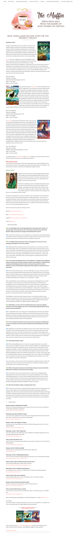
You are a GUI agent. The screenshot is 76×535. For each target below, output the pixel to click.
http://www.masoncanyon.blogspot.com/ (15, 427)
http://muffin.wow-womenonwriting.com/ (15, 410)
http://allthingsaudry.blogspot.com (13, 436)
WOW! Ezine (11, 1)
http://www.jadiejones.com (16, 211)
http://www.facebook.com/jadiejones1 (19, 218)
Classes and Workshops (21, 1)
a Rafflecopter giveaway (11, 530)
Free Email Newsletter (66, 1)
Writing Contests (34, 1)
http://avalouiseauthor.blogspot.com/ (14, 494)
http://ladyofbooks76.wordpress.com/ (14, 478)
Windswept (34, 86)
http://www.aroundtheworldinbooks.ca (14, 485)
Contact (42, 1)
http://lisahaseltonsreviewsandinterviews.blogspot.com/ (18, 465)
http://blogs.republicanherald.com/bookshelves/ (16, 458)
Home (5, 1)
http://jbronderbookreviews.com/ (13, 472)
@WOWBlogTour (45, 497)
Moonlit (7, 59)
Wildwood (9, 120)
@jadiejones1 (12, 221)
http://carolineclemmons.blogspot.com (14, 444)
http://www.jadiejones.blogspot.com (16, 214)
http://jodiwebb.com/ (10, 451)
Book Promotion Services (53, 1)
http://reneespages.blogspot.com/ (13, 419)
